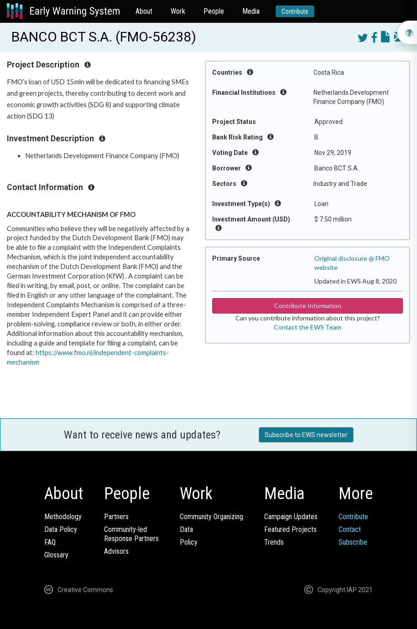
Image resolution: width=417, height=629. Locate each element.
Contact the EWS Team (307, 327)
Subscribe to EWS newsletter (306, 434)
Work (178, 11)
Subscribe (353, 542)
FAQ (50, 542)
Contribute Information (307, 305)
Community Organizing (211, 516)
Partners (116, 516)
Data (186, 529)
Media (251, 11)
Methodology (63, 516)
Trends (274, 542)
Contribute (294, 11)
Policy (189, 542)
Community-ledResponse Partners (131, 534)
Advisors (116, 551)
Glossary (56, 555)
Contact (350, 529)
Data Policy (60, 529)
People (213, 11)
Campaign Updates (291, 516)
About (144, 11)
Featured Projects (290, 529)
